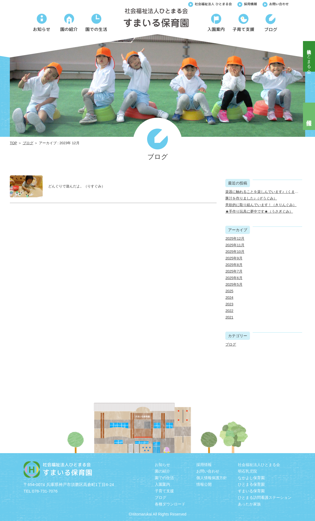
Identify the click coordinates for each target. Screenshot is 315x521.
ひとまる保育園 (251, 484)
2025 (229, 291)
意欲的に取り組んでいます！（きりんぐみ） (260, 205)
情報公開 (204, 484)
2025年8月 (233, 265)
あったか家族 (249, 504)
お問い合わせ (275, 3)
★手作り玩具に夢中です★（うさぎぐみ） (259, 211)
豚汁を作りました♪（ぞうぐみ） (251, 198)
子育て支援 (164, 491)
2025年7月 (233, 271)
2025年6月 (233, 278)
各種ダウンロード (170, 504)
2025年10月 (234, 252)
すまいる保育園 (251, 491)
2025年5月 (233, 284)
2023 (229, 304)
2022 (229, 311)
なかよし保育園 (251, 478)
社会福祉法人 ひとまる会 (210, 3)
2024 (229, 298)
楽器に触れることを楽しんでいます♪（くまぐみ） (265, 192)
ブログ (28, 143)
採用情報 (247, 3)
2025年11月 (234, 245)
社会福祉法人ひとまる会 (309, 56)
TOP (13, 143)
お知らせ (162, 464)
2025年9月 (233, 258)
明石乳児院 (247, 471)
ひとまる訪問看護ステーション (264, 497)
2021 (229, 317)
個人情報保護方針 (211, 478)
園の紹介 (162, 471)
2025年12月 (234, 238)
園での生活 (164, 478)
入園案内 (162, 484)
